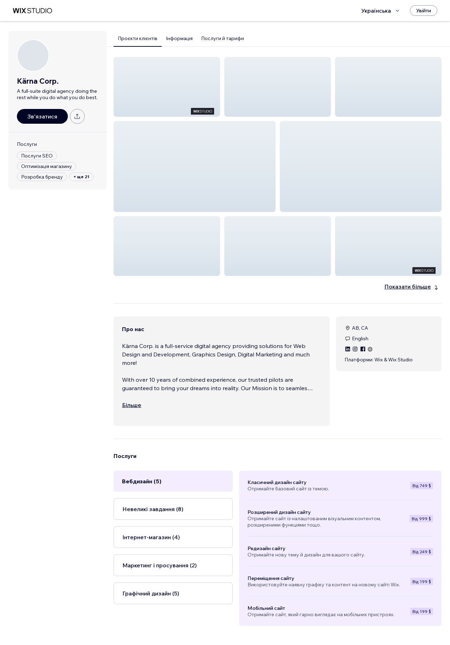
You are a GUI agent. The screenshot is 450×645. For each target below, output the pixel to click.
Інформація (179, 38)
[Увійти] (423, 10)
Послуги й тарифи (222, 38)
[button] (167, 87)
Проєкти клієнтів (138, 38)
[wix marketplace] (32, 11)
